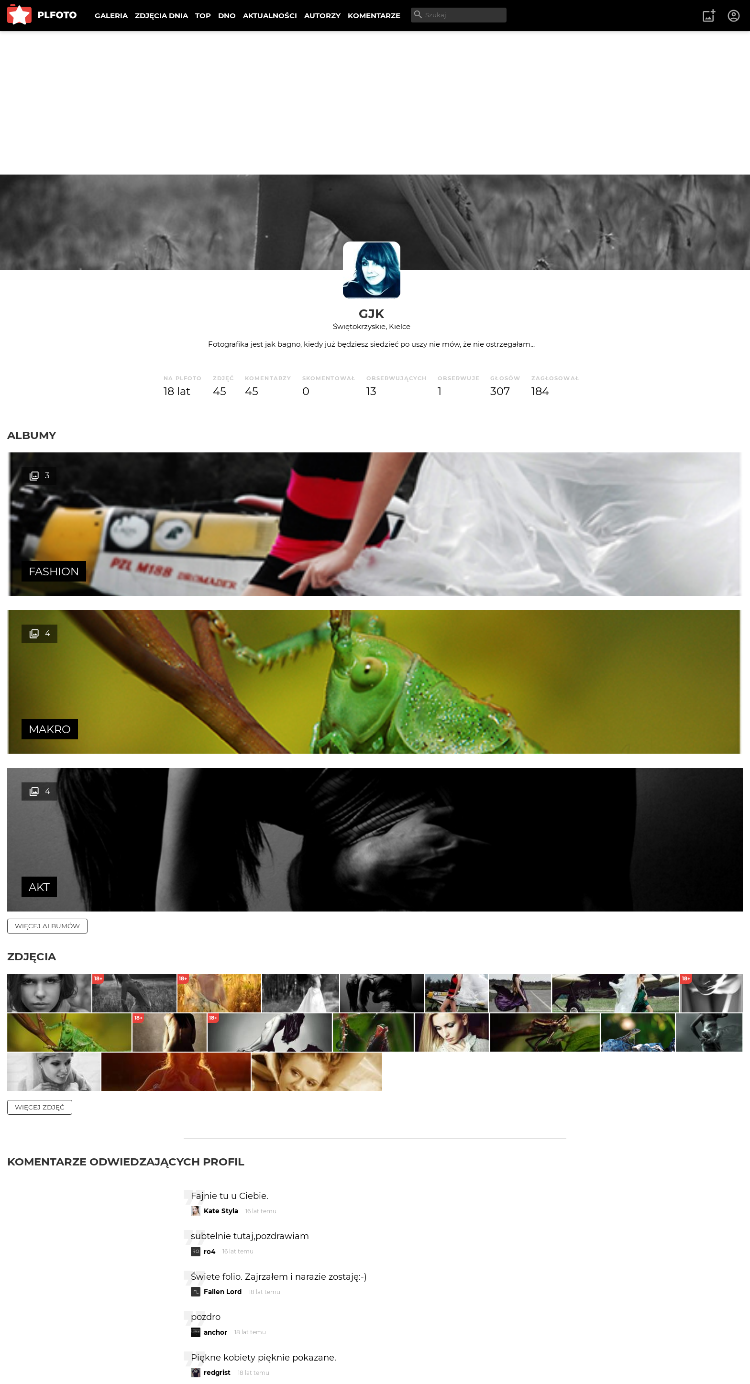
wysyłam (532, 1237)
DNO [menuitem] (227, 15)
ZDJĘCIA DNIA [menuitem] (161, 15)
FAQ (140, 1345)
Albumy (31, 435)
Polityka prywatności (105, 1361)
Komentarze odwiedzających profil (125, 946)
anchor (215, 1116)
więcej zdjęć (40, 891)
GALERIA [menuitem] (111, 15)
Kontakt (225, 1345)
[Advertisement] (375, 103)
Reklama (178, 1345)
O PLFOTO (34, 1345)
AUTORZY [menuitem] (322, 15)
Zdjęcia (31, 641)
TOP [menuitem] (203, 15)
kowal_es (219, 1197)
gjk (371, 313)
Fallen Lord (223, 1076)
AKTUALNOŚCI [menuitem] (270, 15)
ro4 (209, 1036)
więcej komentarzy (52, 1279)
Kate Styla (221, 996)
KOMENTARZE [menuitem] (374, 15)
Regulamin (34, 1361)
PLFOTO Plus (92, 1345)
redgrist (217, 1157)
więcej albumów (47, 610)
